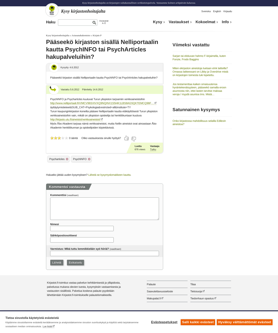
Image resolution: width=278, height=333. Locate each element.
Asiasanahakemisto (81, 35)
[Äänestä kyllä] (126, 138)
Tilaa (193, 284)
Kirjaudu (227, 11)
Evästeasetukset (164, 322)
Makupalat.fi (154, 298)
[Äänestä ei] (133, 139)
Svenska (206, 11)
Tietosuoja (196, 291)
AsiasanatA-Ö (103, 22)
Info (225, 22)
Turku (153, 149)
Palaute (151, 284)
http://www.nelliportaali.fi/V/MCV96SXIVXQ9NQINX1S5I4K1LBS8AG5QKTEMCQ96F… (102, 103)
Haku (50, 22)
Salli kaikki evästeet (198, 322)
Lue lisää (47, 326)
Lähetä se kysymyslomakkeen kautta (109, 174)
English (217, 11)
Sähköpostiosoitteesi (63, 235)
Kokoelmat (205, 22)
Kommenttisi (58, 195)
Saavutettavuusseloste (160, 291)
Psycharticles (57, 159)
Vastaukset (179, 22)
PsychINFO (80, 159)
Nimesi (54, 224)
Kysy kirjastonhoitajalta (57, 35)
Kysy (157, 22)
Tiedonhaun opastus (202, 298)
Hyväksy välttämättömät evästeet (244, 322)
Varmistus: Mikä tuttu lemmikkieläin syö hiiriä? (79, 248)
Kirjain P (97, 35)
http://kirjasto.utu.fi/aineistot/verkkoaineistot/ (75, 119)
